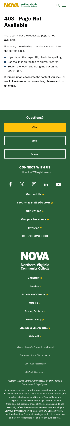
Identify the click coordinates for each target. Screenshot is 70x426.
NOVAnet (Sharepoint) (35, 372)
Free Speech (48, 346)
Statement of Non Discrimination (35, 355)
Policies (19, 346)
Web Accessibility (38, 363)
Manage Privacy (32, 346)
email (11, 85)
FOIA (26, 363)
